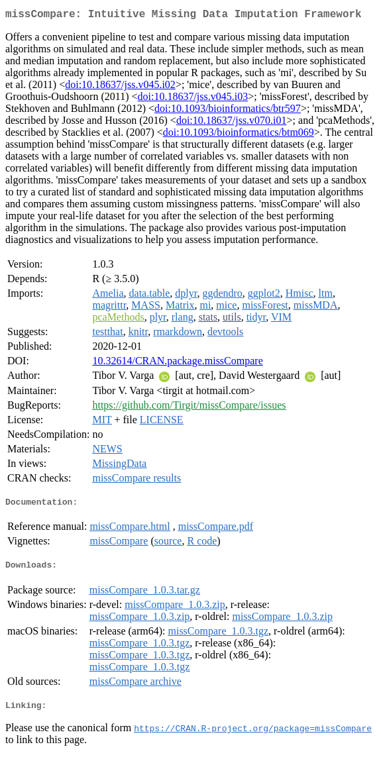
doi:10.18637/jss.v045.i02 (120, 87)
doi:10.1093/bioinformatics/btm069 (238, 134)
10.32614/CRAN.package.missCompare (177, 363)
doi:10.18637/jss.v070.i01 (231, 122)
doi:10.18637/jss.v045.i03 (193, 99)
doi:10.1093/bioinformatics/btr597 (227, 111)
